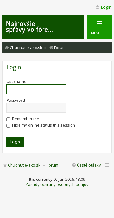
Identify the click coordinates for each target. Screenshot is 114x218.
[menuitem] (86, 165)
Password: (16, 100)
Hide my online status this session (40, 125)
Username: (16, 81)
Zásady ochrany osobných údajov (57, 184)
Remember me (22, 118)
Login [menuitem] (103, 7)
